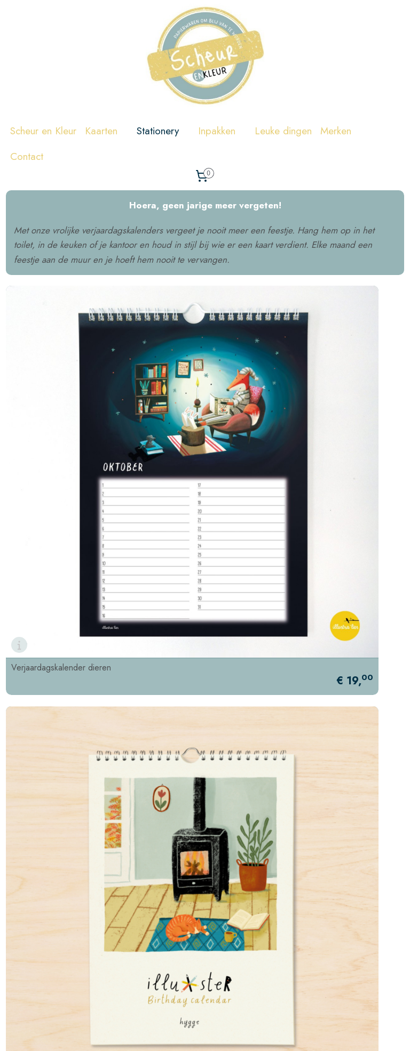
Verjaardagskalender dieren (61, 488)
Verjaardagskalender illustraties (271, 488)
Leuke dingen (283, 131)
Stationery (163, 131)
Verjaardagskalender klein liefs (271, 730)
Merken (341, 131)
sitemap (241, 1031)
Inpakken (222, 131)
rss (260, 1031)
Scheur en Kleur (43, 131)
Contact (26, 156)
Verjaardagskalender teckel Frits (69, 730)
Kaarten (106, 131)
